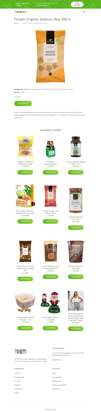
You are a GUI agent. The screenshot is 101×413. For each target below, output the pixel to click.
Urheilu (16, 393)
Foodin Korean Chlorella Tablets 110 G (75, 163)
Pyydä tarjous (77, 4)
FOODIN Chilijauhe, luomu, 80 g (76, 218)
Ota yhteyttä (56, 377)
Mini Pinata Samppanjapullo (50, 163)
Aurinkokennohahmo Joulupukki (50, 319)
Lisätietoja (23, 103)
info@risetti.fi (57, 360)
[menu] (84, 11)
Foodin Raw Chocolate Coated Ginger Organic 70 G (25, 268)
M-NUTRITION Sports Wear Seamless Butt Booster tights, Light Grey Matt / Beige (76, 317)
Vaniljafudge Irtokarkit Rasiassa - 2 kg (25, 319)
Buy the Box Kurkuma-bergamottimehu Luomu (25, 212)
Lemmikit (17, 381)
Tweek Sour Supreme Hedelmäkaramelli (25, 163)
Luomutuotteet (61, 89)
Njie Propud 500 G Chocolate (76, 267)
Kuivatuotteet (36, 89)
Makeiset (27, 89)
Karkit (53, 89)
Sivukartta (55, 389)
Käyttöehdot (56, 381)
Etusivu (16, 23)
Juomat (17, 373)
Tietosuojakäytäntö (59, 385)
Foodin (70, 89)
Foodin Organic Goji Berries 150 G (50, 212)
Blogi (54, 373)
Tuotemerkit (46, 89)
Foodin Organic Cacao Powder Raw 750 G (50, 267)
